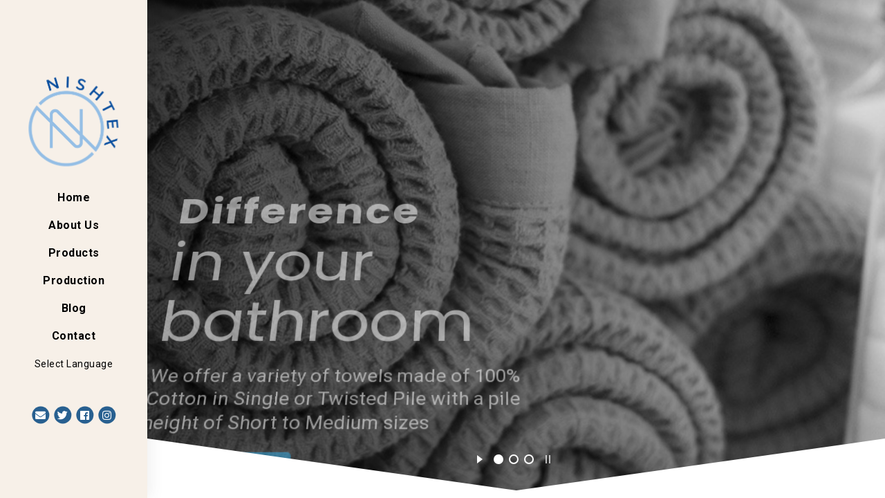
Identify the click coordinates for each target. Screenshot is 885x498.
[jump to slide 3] (529, 459)
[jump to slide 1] (498, 459)
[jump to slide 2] (514, 459)
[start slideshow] (479, 457)
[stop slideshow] (548, 457)
